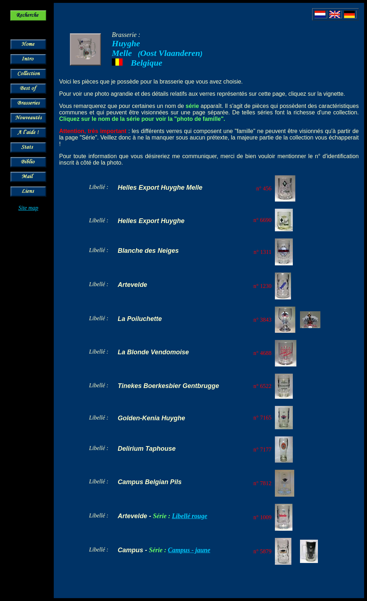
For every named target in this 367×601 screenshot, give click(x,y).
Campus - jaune (189, 550)
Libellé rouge (189, 516)
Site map (28, 208)
